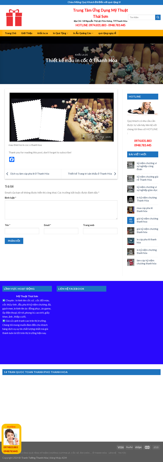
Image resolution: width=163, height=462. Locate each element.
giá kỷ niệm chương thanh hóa (147, 230)
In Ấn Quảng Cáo (83, 33)
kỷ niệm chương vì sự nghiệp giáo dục (147, 188)
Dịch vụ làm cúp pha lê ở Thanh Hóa (27, 173)
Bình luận (10, 197)
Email (47, 225)
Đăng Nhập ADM (58, 457)
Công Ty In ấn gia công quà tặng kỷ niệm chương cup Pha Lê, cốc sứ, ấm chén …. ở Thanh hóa (54, 453)
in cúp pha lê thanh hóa (146, 241)
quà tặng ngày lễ (107, 33)
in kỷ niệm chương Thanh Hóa (147, 199)
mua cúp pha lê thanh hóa (145, 209)
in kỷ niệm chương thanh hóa (147, 251)
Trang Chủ (10, 33)
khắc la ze (42, 33)
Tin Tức (122, 453)
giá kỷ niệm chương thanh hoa (147, 220)
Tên (7, 225)
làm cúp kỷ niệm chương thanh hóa (146, 262)
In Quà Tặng (60, 33)
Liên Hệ (112, 453)
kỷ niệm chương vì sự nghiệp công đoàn (147, 166)
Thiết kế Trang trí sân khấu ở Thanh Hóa (92, 173)
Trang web (88, 225)
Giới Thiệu (26, 33)
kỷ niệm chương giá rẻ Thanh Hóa (147, 178)
